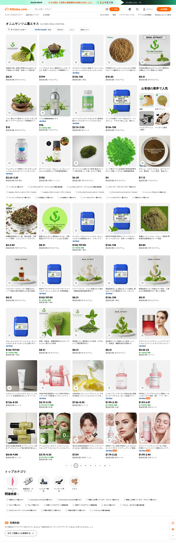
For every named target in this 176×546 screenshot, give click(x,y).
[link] (173, 523)
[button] (106, 9)
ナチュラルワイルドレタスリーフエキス (90, 192)
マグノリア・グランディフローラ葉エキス (121, 187)
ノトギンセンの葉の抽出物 (100, 510)
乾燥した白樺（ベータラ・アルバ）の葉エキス (102, 500)
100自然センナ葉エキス (44, 198)
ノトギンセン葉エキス (14, 187)
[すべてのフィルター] (17, 30)
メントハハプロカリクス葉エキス (154, 192)
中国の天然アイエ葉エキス (51, 510)
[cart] (137, 10)
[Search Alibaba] (69, 9)
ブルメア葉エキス (13, 505)
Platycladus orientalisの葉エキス (40, 500)
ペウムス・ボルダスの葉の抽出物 (132, 505)
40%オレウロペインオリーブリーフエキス (21, 192)
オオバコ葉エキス (108, 505)
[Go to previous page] (66, 465)
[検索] (114, 9)
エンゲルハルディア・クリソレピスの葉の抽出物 (45, 187)
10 (105, 465)
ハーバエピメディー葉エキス (91, 198)
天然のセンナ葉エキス (140, 198)
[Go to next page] (110, 465)
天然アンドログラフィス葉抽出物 (56, 505)
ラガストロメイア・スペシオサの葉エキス (21, 510)
